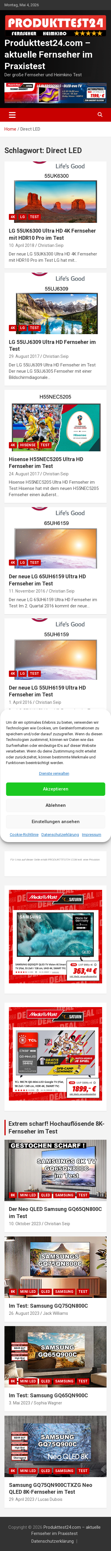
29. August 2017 (24, 356)
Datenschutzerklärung (60, 834)
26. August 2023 (24, 1313)
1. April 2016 (20, 702)
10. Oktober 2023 (25, 1223)
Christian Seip (51, 245)
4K (13, 217)
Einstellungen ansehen (56, 821)
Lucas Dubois (50, 1499)
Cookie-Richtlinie (24, 834)
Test (34, 217)
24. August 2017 (24, 474)
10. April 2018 (21, 245)
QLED (45, 1195)
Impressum (91, 834)
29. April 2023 (21, 1499)
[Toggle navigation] (12, 115)
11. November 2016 (27, 591)
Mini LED (28, 1195)
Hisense (28, 445)
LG (22, 217)
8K (13, 1195)
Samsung (64, 1195)
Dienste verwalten (54, 773)
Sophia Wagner (48, 1403)
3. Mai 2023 (19, 1403)
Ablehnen (56, 805)
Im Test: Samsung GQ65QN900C (48, 1395)
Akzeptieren (55, 789)
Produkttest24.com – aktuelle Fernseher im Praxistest (48, 54)
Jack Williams (55, 1313)
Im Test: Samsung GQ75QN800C (48, 1306)
